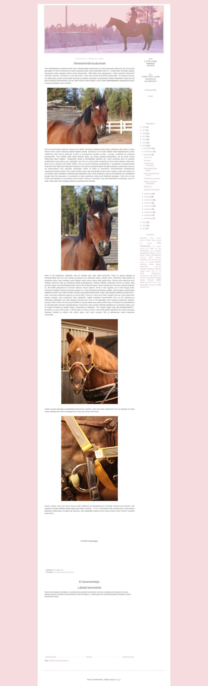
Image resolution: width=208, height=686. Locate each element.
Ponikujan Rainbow (147, 269)
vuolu (147, 287)
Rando (142, 273)
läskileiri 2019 (144, 262)
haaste (158, 251)
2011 (144, 228)
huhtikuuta (148, 209)
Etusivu (89, 657)
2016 (144, 139)
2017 (144, 136)
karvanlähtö (157, 253)
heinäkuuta (148, 200)
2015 (144, 143)
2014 (144, 146)
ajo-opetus (143, 238)
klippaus (158, 257)
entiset (159, 246)
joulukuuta (148, 148)
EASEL (150, 243)
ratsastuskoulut (156, 273)
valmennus (152, 285)
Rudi (155, 275)
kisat (151, 257)
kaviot (142, 255)
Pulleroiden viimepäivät (152, 179)
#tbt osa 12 (148, 157)
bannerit (142, 240)
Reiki (151, 275)
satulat (148, 277)
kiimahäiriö (143, 257)
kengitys (148, 255)
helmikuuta (148, 215)
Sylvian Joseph (155, 278)
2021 (144, 130)
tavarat (147, 282)
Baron (148, 240)
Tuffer (159, 282)
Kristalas (143, 260)
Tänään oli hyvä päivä (151, 190)
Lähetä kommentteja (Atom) (58, 661)
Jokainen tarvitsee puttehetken (150, 182)
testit (155, 282)
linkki (96, 508)
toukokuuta (148, 206)
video (72, 572)
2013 (144, 222)
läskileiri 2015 (156, 259)
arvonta (158, 238)
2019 (144, 133)
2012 (144, 225)
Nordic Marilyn (155, 264)
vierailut (142, 287)
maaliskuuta (148, 212)
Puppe (142, 271)
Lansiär (149, 259)
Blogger (118, 680)
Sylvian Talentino (147, 280)
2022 (144, 127)
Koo (150, 75)
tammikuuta (148, 218)
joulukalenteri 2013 (147, 253)
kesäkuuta (148, 203)
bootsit (159, 240)
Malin (150, 59)
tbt (152, 282)
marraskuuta (149, 151)
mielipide (152, 262)
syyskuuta (148, 194)
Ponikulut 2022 (150, 90)
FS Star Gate (152, 251)
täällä (116, 409)
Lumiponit (147, 160)
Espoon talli (144, 248)
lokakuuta (148, 155)
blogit (153, 240)
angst (151, 238)
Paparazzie (144, 266)
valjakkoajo (144, 285)
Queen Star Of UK (153, 271)
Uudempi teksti (50, 657)
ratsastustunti (144, 275)
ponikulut (158, 269)
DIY (141, 243)
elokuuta (147, 197)
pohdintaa (158, 266)
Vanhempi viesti (128, 657)
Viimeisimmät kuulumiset (148, 164)
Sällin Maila (65, 572)
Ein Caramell (57, 572)
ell (153, 246)
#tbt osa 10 (148, 187)
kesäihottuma (156, 255)
